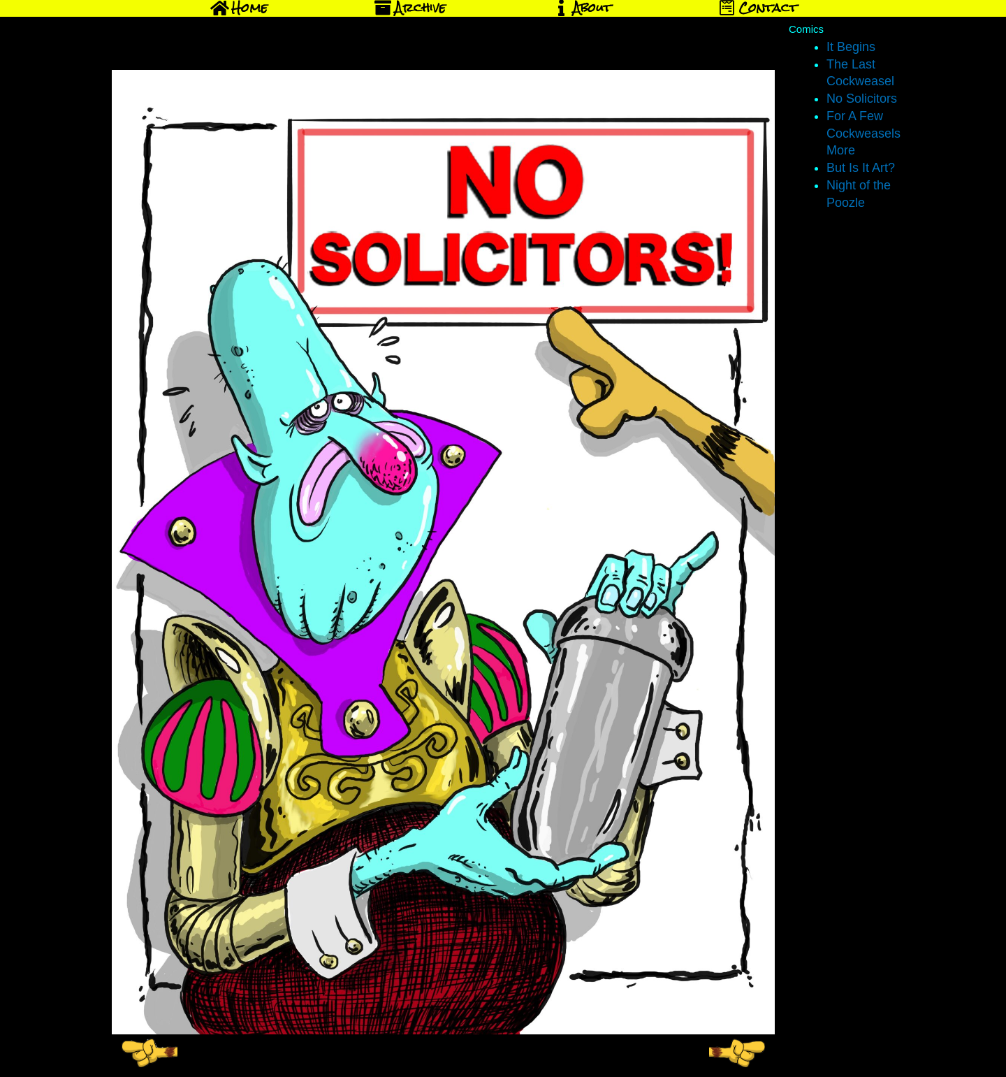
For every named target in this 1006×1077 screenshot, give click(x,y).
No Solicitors (861, 99)
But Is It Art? (860, 168)
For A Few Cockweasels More (863, 133)
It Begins (850, 47)
